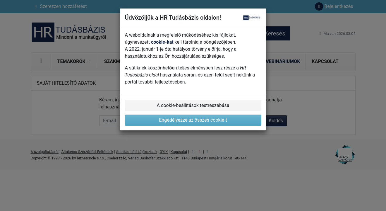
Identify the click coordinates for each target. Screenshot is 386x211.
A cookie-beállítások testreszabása (193, 105)
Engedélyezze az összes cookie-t (193, 120)
